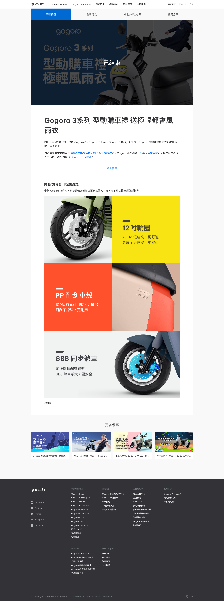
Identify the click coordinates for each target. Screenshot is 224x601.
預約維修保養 (139, 505)
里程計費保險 (77, 561)
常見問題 (137, 497)
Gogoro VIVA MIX (79, 525)
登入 (191, 4)
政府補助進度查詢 (141, 513)
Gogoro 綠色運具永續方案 (83, 569)
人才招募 (106, 565)
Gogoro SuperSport (80, 497)
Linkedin (37, 525)
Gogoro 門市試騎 (81, 157)
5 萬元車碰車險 (149, 153)
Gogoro (38, 4)
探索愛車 (75, 537)
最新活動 (91, 14)
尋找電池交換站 (171, 501)
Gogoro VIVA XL (79, 521)
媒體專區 (106, 561)
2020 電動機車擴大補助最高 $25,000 (92, 153)
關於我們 (106, 553)
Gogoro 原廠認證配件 (81, 565)
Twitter (36, 513)
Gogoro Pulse (77, 493)
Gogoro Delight (78, 501)
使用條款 (86, 596)
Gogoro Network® (172, 493)
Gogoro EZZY (77, 517)
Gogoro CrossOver (80, 505)
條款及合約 (96, 596)
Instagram (37, 519)
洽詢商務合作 (77, 573)
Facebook (37, 502)
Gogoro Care (139, 501)
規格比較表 (76, 533)
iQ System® (76, 529)
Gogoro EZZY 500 (80, 513)
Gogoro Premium (79, 509)
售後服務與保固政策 (142, 509)
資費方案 (173, 14)
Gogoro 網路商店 (110, 497)
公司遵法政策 (107, 596)
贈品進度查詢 (139, 517)
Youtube (36, 508)
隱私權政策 (77, 596)
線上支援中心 (139, 493)
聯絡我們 (137, 525)
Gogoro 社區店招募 (80, 553)
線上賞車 (112, 168)
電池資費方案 (170, 497)
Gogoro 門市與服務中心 (113, 493)
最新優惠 (51, 14)
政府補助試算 (108, 505)
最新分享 (106, 557)
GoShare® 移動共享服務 (82, 557)
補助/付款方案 (132, 14)
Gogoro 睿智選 (109, 509)
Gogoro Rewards (141, 521)
